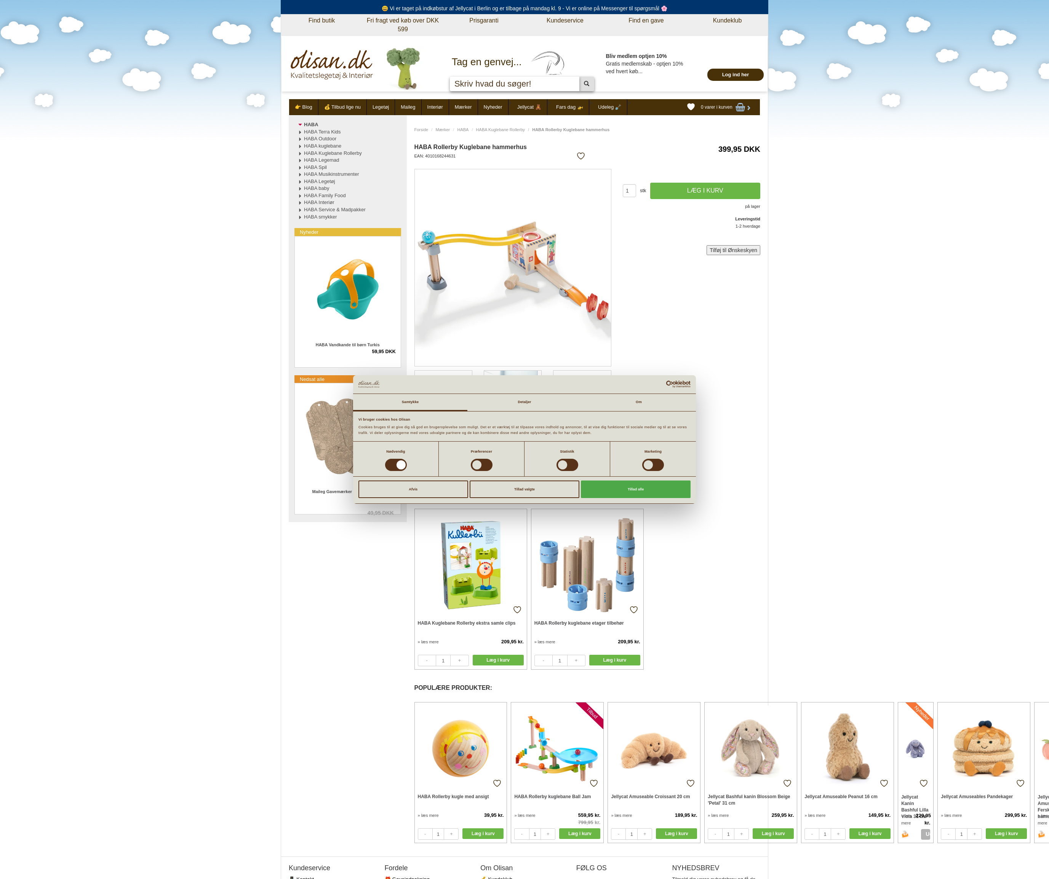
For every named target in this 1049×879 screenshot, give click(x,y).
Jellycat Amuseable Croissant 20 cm (650, 796)
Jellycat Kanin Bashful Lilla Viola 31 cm (914, 803)
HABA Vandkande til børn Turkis (348, 344)
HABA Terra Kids (322, 132)
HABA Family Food (325, 195)
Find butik (322, 20)
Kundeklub (727, 20)
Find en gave (646, 20)
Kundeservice (565, 20)
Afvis (413, 489)
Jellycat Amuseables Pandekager (977, 796)
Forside (421, 129)
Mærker (463, 107)
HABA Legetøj (319, 181)
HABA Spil (315, 167)
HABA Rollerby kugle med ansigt (453, 796)
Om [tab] (639, 402)
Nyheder (493, 107)
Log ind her (735, 74)
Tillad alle (636, 489)
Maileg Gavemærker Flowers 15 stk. (347, 491)
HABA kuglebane (322, 146)
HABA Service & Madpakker (335, 209)
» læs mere (428, 642)
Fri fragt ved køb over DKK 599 (403, 24)
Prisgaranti (483, 20)
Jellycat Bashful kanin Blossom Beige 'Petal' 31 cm (749, 800)
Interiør (435, 107)
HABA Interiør (319, 202)
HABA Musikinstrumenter (331, 174)
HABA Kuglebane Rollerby (500, 129)
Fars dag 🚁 (569, 107)
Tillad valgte (524, 489)
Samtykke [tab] (410, 402)
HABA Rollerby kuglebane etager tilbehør (579, 623)
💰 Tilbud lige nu (342, 107)
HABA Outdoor (320, 138)
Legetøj (381, 107)
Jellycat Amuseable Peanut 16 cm (841, 796)
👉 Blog (303, 107)
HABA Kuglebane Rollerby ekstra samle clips (467, 623)
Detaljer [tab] (524, 402)
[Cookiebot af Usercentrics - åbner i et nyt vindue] (657, 384)
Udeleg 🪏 (609, 107)
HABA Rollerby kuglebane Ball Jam (552, 796)
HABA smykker (320, 217)
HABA (463, 129)
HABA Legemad (321, 160)
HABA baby (316, 188)
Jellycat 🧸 (529, 107)
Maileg (408, 107)
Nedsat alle (312, 379)
